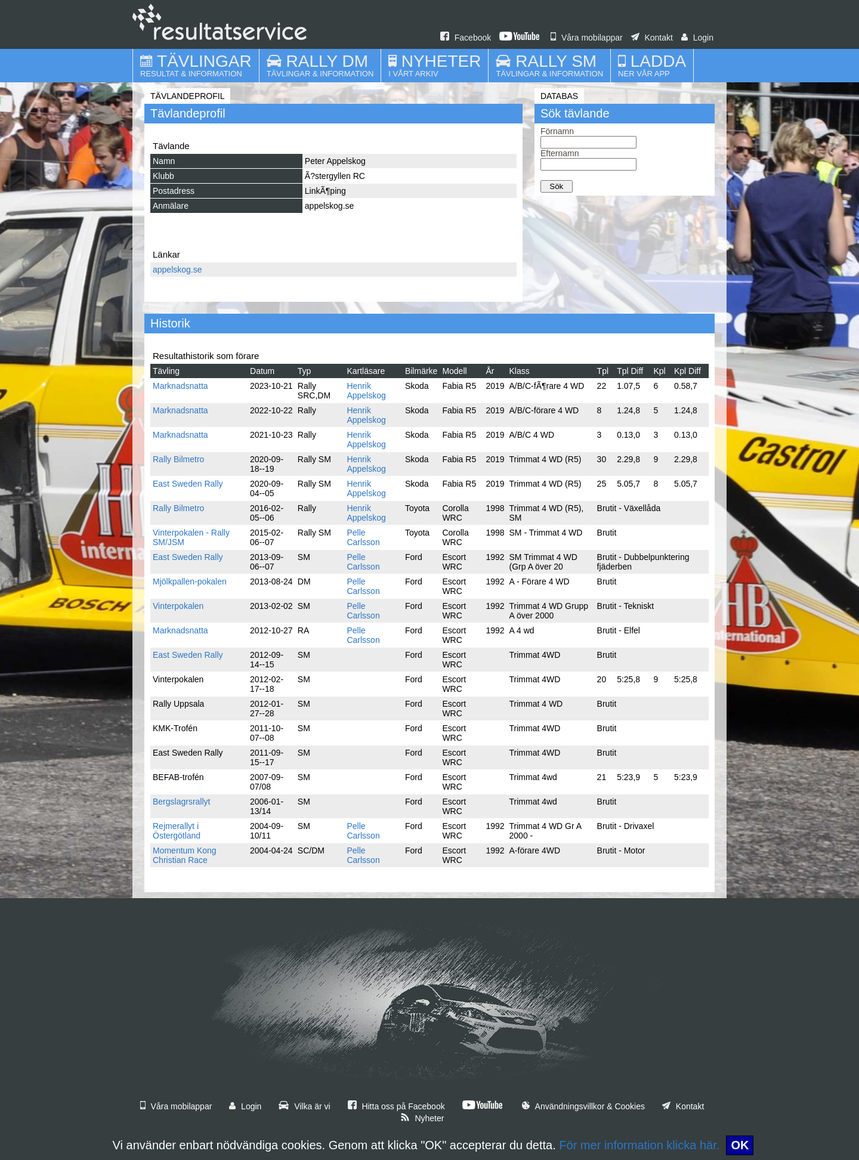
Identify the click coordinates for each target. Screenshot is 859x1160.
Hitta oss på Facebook (396, 1106)
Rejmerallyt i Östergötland (176, 830)
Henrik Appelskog (366, 390)
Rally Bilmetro (178, 459)
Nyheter (422, 1118)
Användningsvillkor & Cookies (583, 1106)
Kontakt (652, 37)
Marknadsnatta (180, 386)
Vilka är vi (304, 1106)
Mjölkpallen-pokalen (190, 581)
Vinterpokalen (178, 606)
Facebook (465, 37)
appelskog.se (177, 269)
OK (740, 1145)
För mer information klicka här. (639, 1145)
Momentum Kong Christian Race (185, 855)
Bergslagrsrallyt (181, 801)
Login (697, 37)
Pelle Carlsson (363, 537)
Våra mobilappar (587, 37)
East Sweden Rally (188, 483)
